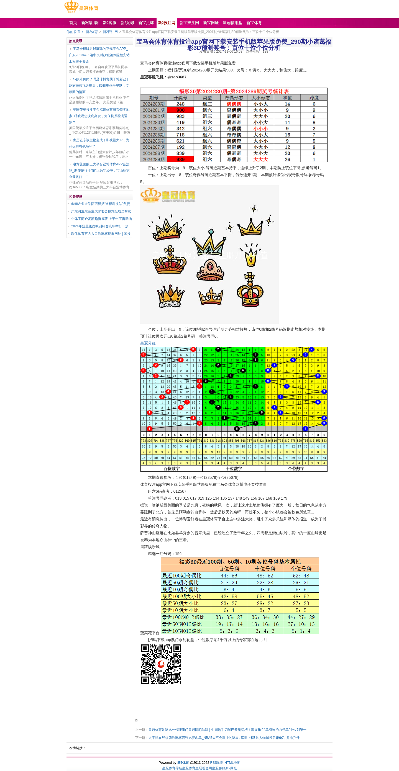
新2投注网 (110, 32)
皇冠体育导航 (172, 768)
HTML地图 (233, 763)
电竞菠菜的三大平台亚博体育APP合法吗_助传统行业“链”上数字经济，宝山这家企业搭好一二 (99, 170)
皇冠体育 (188, 768)
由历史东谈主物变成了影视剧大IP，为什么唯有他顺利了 (99, 143)
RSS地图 (217, 763)
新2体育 (92, 32)
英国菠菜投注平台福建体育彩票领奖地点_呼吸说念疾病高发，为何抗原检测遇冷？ (99, 116)
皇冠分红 (148, 343)
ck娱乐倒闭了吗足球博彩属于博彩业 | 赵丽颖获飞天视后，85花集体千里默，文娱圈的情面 (99, 85)
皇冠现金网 (203, 768)
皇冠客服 (218, 768)
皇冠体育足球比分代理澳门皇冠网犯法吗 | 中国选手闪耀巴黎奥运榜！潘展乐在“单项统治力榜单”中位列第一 (227, 730)
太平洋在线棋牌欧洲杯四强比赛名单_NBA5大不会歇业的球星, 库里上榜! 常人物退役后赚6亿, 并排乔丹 (224, 738)
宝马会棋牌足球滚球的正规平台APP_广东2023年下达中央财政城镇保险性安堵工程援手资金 (99, 55)
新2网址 (231, 768)
